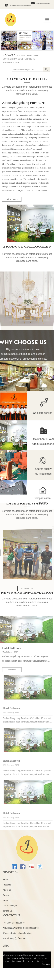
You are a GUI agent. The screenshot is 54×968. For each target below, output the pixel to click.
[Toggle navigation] (47, 19)
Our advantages (10, 907)
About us (7, 891)
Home (5, 881)
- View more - (12, 199)
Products (7, 886)
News (5, 902)
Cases (6, 897)
